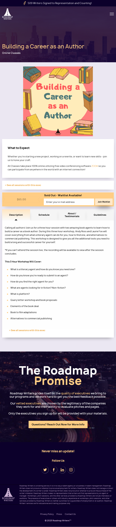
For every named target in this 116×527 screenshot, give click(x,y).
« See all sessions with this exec (23, 185)
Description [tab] (16, 214)
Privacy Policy (47, 514)
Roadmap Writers (7, 14)
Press (59, 514)
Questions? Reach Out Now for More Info (58, 424)
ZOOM (94, 166)
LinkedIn (62, 469)
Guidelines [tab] (100, 214)
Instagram (71, 469)
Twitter (45, 469)
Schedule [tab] (43, 214)
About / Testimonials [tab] (72, 215)
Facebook (53, 469)
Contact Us (70, 514)
